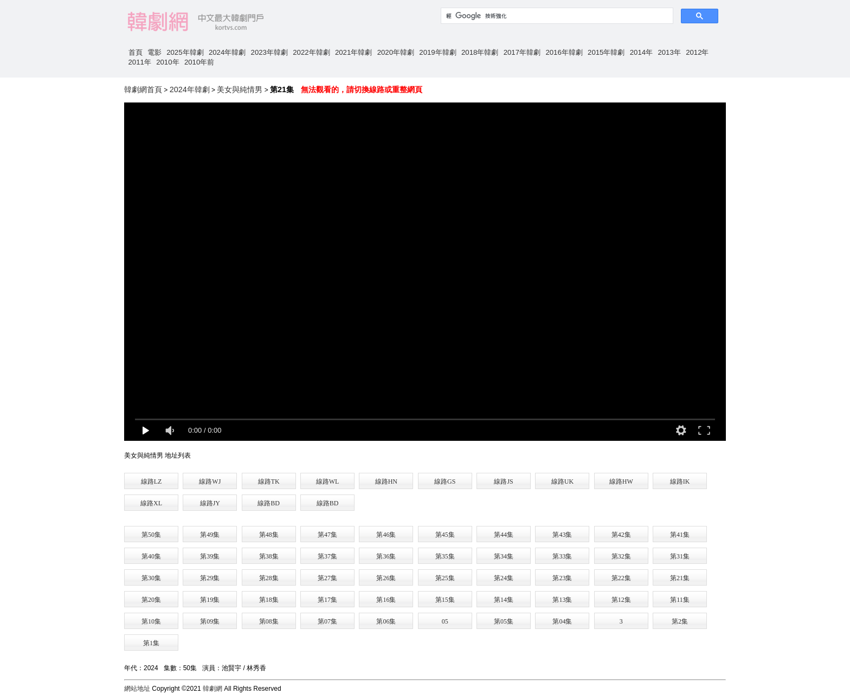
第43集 (562, 534)
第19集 (210, 599)
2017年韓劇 (522, 52)
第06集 (386, 621)
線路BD (268, 503)
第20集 (151, 599)
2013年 (669, 52)
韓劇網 (212, 688)
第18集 (269, 599)
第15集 (445, 599)
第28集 (269, 578)
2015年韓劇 (606, 52)
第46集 (386, 534)
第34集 (503, 556)
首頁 (135, 52)
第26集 (386, 578)
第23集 (562, 578)
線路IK (680, 481)
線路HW (621, 481)
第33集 (562, 556)
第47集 (327, 534)
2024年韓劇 (227, 52)
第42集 (621, 534)
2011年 (139, 62)
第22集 (621, 578)
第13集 (562, 599)
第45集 (445, 534)
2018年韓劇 (479, 52)
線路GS (444, 481)
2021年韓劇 (353, 52)
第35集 (445, 556)
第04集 (562, 621)
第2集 (680, 621)
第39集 (210, 556)
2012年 (697, 52)
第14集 (503, 599)
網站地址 (137, 688)
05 (445, 621)
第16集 (386, 599)
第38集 (269, 556)
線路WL (327, 481)
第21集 (680, 578)
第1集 (151, 643)
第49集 (210, 534)
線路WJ (210, 481)
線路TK (269, 481)
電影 (154, 52)
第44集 (503, 534)
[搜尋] (556, 16)
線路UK (562, 481)
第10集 (151, 621)
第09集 (210, 621)
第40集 (151, 556)
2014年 (641, 52)
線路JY (210, 503)
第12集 (621, 599)
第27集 (327, 578)
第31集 (680, 556)
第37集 (327, 556)
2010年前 (199, 62)
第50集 (151, 534)
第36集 (386, 556)
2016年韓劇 (563, 52)
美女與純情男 (239, 89)
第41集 (680, 534)
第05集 (503, 621)
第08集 (269, 621)
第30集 (151, 578)
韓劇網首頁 (143, 89)
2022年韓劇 (311, 52)
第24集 (503, 578)
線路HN (386, 481)
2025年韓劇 (184, 52)
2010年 (167, 62)
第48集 (269, 534)
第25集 (445, 578)
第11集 (680, 599)
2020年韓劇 (395, 52)
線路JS (503, 481)
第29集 (210, 578)
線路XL (151, 503)
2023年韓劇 (269, 52)
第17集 (327, 599)
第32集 (621, 556)
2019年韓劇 (437, 52)
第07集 (327, 621)
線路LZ (151, 481)
